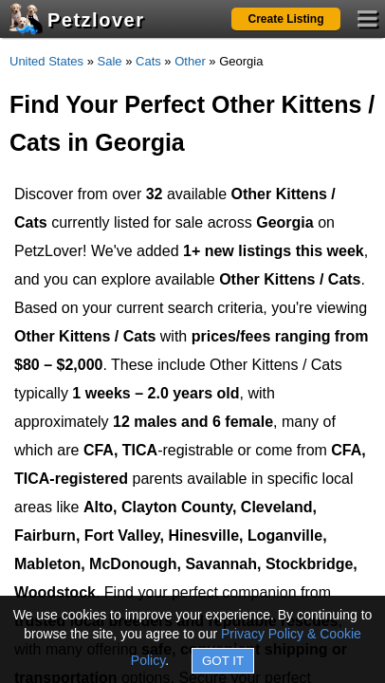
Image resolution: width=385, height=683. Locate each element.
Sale (110, 61)
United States (46, 61)
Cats (148, 61)
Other (190, 61)
